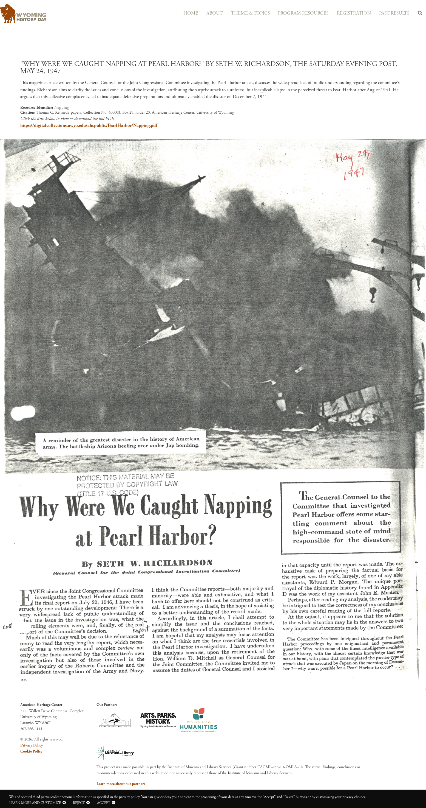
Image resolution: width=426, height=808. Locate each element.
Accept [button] (103, 803)
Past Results (391, 13)
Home (177, 13)
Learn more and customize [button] (35, 803)
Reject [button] (79, 803)
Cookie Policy (31, 751)
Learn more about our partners (120, 783)
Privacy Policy (31, 745)
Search (419, 14)
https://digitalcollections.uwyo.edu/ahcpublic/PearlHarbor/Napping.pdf (88, 125)
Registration (349, 13)
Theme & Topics (241, 13)
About (203, 13)
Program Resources (296, 13)
